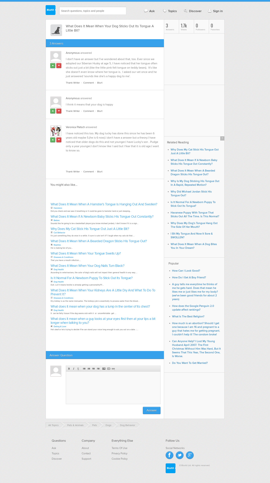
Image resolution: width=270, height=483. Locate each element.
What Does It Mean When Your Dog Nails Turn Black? (87, 266)
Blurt (99, 82)
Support (86, 458)
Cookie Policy (120, 458)
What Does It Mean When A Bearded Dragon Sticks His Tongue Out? (99, 241)
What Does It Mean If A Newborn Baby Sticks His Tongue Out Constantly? (102, 217)
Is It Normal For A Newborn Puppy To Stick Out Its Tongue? (92, 278)
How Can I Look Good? (186, 270)
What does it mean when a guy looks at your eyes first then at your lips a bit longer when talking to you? (103, 321)
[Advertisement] (107, 159)
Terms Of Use (119, 448)
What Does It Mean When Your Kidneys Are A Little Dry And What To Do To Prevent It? (103, 292)
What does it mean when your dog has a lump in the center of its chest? (100, 307)
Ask (149, 11)
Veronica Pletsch (75, 127)
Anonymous (73, 52)
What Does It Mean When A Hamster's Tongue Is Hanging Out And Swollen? (104, 204)
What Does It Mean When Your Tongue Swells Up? (86, 253)
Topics (169, 11)
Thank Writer (73, 82)
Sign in (215, 11)
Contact (86, 453)
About (85, 448)
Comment (88, 82)
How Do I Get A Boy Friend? (189, 277)
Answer (152, 410)
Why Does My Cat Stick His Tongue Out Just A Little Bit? (90, 229)
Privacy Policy (119, 453)
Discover (192, 11)
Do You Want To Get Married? (190, 363)
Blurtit (51, 10)
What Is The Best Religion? (188, 316)
